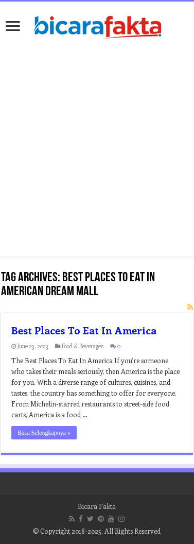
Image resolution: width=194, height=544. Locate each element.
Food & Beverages (82, 346)
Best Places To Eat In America (83, 330)
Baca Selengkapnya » (43, 432)
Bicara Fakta (97, 506)
